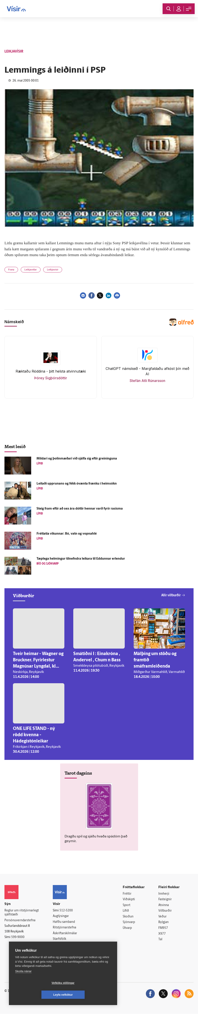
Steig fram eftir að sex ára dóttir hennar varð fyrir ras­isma (80, 508)
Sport (126, 905)
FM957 (163, 928)
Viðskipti (129, 899)
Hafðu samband (64, 922)
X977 (162, 934)
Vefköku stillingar (36, 994)
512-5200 (66, 910)
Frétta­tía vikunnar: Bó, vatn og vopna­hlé (67, 533)
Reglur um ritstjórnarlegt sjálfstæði (21, 913)
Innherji (163, 894)
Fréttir (127, 894)
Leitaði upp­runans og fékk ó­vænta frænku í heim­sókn (77, 483)
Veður (162, 916)
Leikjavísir (52, 270)
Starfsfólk (59, 939)
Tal (160, 939)
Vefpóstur (59, 950)
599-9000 (17, 937)
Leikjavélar (30, 270)
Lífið (126, 911)
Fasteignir (165, 899)
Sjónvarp (129, 922)
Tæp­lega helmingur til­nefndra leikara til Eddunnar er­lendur (81, 559)
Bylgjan (163, 922)
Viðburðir (165, 911)
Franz (11, 270)
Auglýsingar (61, 916)
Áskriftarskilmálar (65, 933)
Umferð (58, 945)
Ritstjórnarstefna (64, 928)
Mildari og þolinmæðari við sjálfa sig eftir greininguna (77, 458)
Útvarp (127, 928)
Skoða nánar (23, 983)
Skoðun (128, 916)
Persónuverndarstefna (19, 920)
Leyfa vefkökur (89, 994)
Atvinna (163, 905)
